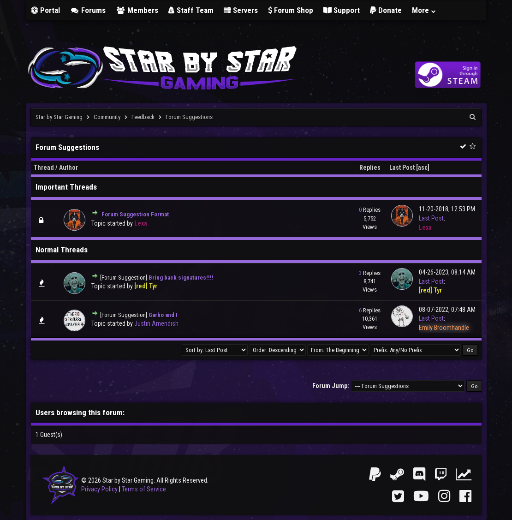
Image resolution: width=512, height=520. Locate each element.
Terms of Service (144, 489)
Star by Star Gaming (59, 117)
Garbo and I (163, 314)
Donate (386, 10)
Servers (241, 10)
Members (137, 10)
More (424, 10)
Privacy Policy (99, 489)
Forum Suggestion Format (135, 214)
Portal (45, 10)
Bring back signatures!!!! (181, 277)
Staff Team (191, 10)
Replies (370, 167)
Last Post (402, 167)
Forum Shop (290, 10)
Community (107, 117)
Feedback (143, 117)
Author (68, 167)
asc (423, 167)
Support (341, 10)
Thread (44, 167)
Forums (88, 10)
